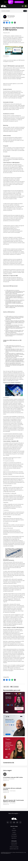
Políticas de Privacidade (14, 846)
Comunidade (14, 834)
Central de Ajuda (14, 843)
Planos (14, 828)
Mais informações (14, 813)
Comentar (16, 686)
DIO (6, 652)
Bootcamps (14, 830)
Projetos (14, 832)
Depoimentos (14, 838)
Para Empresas (14, 836)
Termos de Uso (14, 844)
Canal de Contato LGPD (14, 848)
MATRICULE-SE (19, 2)
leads (14, 180)
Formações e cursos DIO (8, 61)
